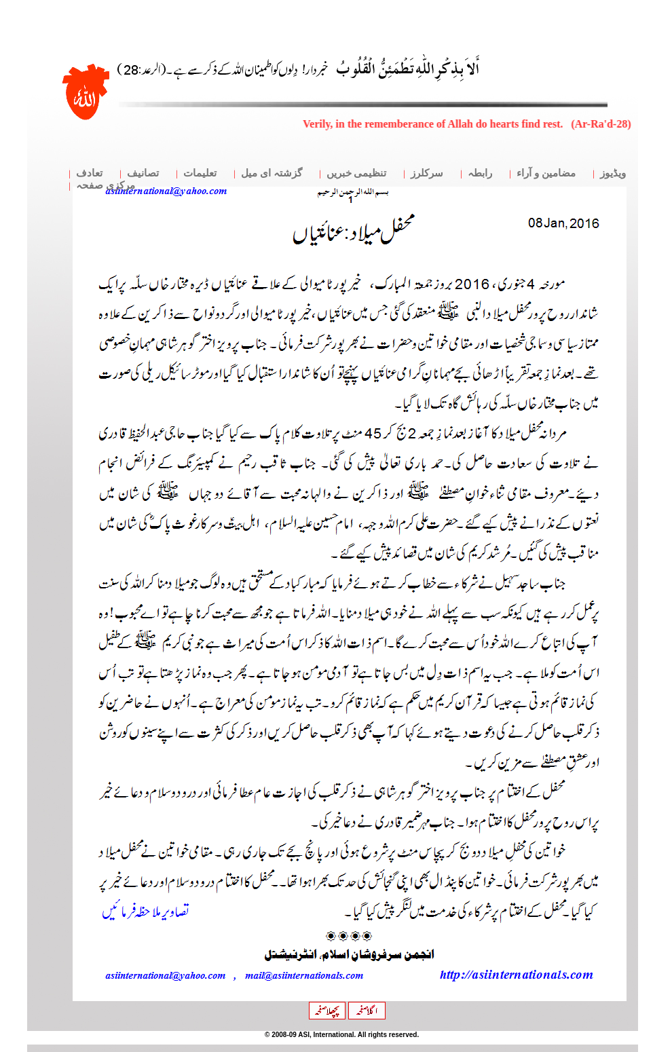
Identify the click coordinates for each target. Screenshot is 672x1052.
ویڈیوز (613, 173)
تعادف (89, 173)
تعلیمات (200, 173)
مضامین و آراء (546, 173)
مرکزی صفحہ (105, 185)
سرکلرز (427, 173)
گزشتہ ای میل (271, 173)
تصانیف (143, 173)
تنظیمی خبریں (356, 173)
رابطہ (480, 173)
